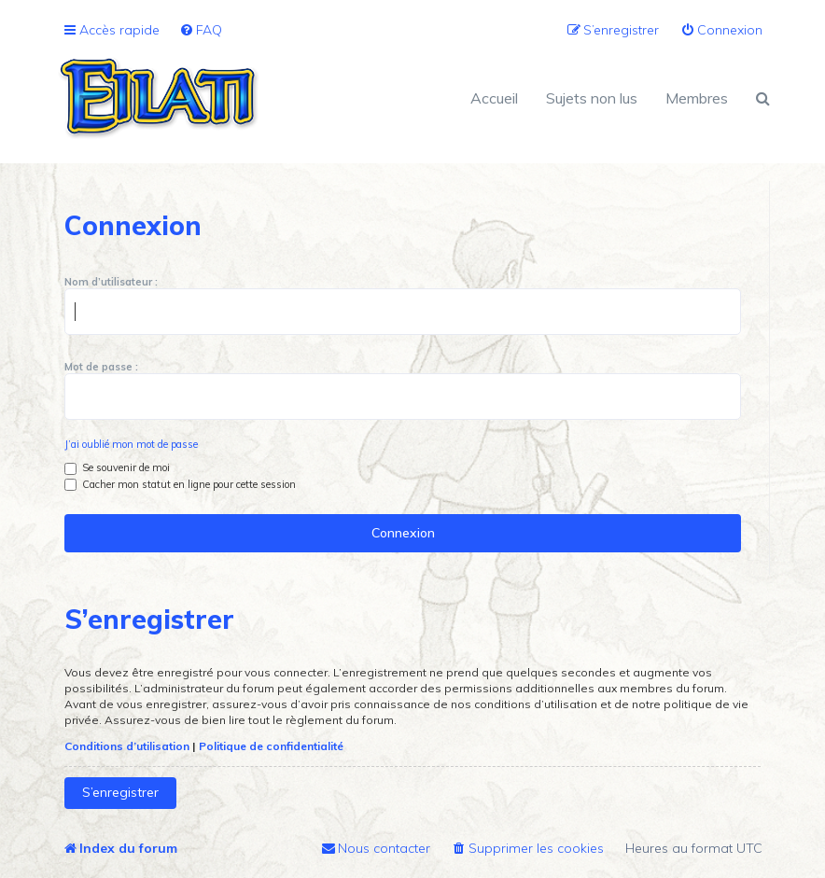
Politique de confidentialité (271, 746)
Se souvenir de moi (117, 467)
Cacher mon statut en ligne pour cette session (180, 484)
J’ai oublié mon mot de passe (131, 444)
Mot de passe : (101, 366)
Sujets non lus (591, 98)
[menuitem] (200, 30)
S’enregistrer (120, 792)
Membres (696, 98)
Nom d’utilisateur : (111, 281)
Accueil (494, 98)
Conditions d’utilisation (126, 746)
